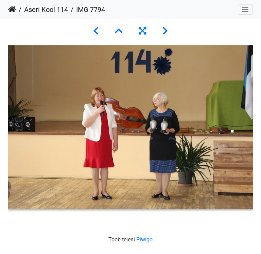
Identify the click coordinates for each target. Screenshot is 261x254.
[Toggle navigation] (245, 9)
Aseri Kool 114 (46, 9)
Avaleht (12, 9)
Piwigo (144, 239)
